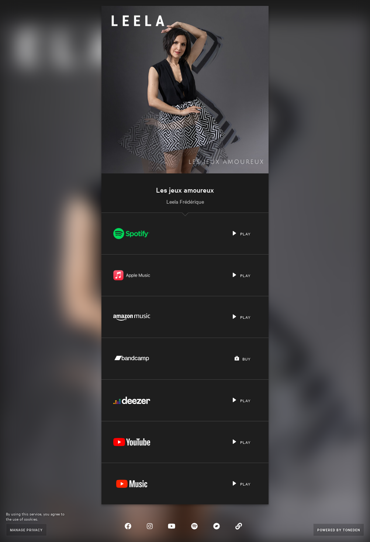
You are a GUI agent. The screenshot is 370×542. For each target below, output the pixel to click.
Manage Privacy (26, 529)
